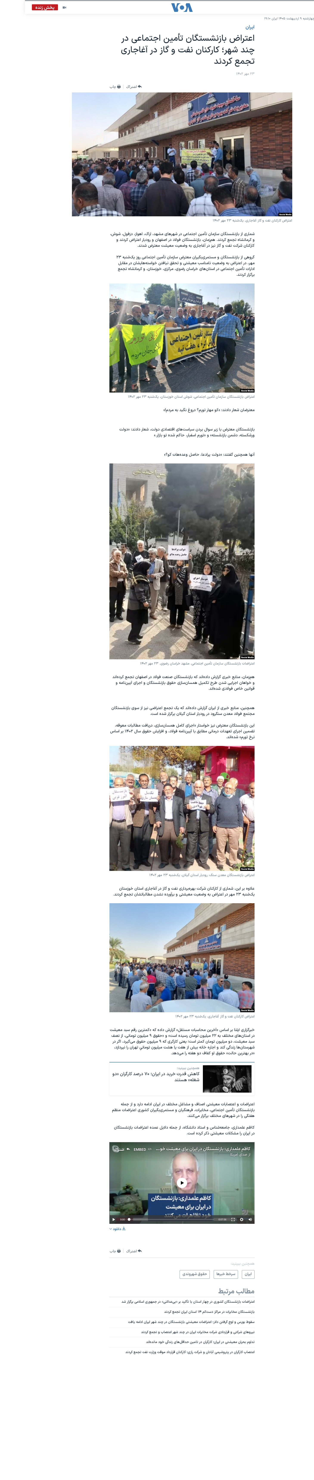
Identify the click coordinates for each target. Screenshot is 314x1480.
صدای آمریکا (213, 1154)
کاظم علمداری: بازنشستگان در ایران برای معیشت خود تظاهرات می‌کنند (164, 1149)
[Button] (109, 87)
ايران (225, 27)
